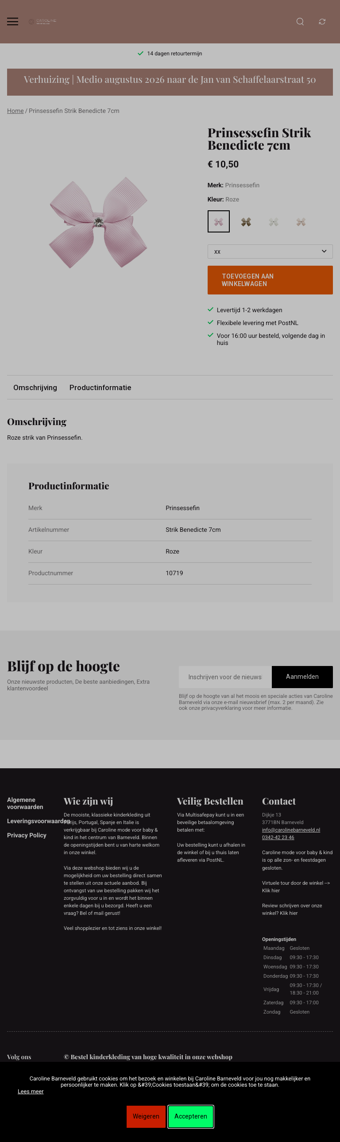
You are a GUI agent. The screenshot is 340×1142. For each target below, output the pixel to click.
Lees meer (30, 1091)
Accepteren (190, 1116)
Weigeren (146, 1116)
